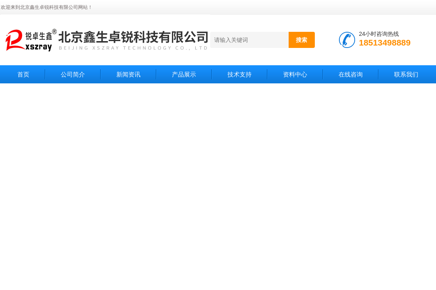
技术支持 (239, 74)
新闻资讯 (128, 74)
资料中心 (295, 74)
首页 (23, 74)
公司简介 (73, 74)
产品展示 (184, 74)
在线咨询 (351, 74)
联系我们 (406, 74)
